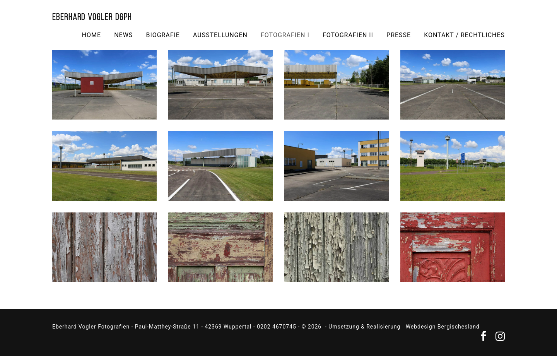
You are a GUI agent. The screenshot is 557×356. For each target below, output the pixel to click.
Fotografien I (285, 35)
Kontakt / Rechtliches (464, 35)
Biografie (162, 35)
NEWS (123, 35)
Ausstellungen (220, 35)
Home (91, 35)
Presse (398, 35)
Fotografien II (348, 35)
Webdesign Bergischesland (443, 326)
